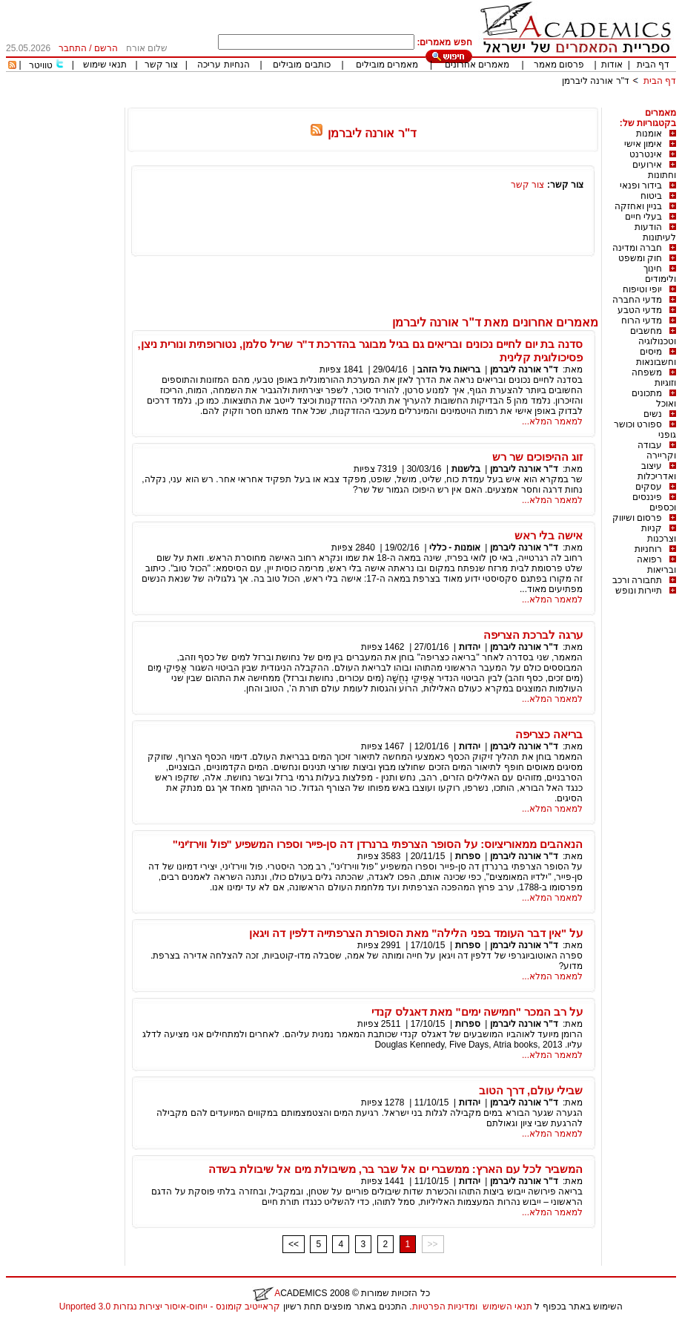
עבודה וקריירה (657, 450)
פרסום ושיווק (637, 518)
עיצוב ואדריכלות (657, 471)
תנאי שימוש (105, 64)
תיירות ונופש (638, 590)
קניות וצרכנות (658, 533)
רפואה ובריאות (656, 564)
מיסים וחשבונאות (656, 356)
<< (293, 1244)
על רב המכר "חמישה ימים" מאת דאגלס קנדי (477, 1011)
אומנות (649, 133)
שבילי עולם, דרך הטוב (531, 1090)
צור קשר (161, 64)
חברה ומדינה (637, 248)
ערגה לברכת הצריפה (533, 634)
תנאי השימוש (507, 1306)
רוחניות (648, 549)
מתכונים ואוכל (654, 398)
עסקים (648, 487)
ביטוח (651, 196)
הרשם (106, 48)
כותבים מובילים (301, 64)
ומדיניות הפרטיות (444, 1306)
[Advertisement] (406, 102)
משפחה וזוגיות (654, 377)
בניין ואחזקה (638, 206)
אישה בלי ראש (548, 535)
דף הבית (653, 64)
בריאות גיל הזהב (448, 369)
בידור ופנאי (641, 185)
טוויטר (41, 65)
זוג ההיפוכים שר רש (537, 456)
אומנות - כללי (454, 547)
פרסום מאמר (559, 64)
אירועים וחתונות (654, 170)
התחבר (73, 48)
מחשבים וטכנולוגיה (653, 336)
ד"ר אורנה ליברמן (595, 81)
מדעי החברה (637, 300)
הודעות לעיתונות (655, 232)
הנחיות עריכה (223, 64)
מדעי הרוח (641, 320)
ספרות (467, 856)
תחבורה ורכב (637, 580)
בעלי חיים (643, 216)
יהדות (469, 647)
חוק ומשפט (640, 258)
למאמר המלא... (552, 421)
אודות (612, 64)
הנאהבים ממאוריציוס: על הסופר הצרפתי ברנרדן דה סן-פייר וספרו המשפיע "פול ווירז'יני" (378, 844)
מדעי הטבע (640, 310)
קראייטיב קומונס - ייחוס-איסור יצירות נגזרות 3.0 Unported (169, 1306)
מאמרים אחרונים (477, 64)
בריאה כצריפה (549, 734)
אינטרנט (645, 154)
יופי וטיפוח (642, 289)
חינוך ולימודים (659, 273)
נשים (652, 414)
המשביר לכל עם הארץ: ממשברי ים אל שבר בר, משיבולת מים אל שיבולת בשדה (395, 1169)
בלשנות (465, 469)
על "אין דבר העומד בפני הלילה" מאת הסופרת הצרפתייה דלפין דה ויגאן (416, 933)
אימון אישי (643, 144)
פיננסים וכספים (654, 502)
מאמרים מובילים (387, 64)
